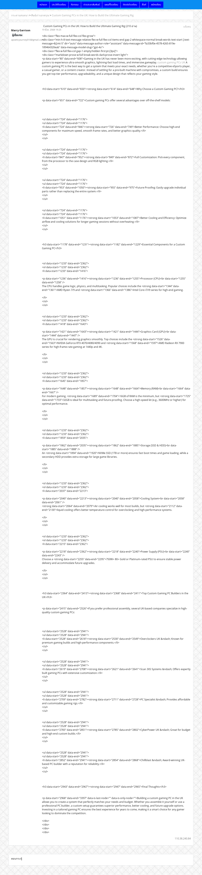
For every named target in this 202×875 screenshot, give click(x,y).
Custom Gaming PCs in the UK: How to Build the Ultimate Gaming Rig (93, 15)
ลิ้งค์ (144, 4)
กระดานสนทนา (20, 15)
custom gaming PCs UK (171, 62)
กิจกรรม (75, 4)
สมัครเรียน (156, 4)
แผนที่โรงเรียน (111, 4)
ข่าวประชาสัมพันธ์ (91, 4)
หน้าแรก (43, 4)
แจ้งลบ (187, 26)
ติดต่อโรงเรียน (130, 4)
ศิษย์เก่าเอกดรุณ (40, 15)
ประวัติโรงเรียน (59, 4)
